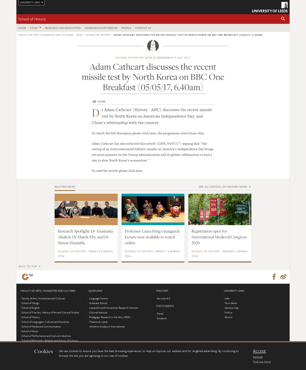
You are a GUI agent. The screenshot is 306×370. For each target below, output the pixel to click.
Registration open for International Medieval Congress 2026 (219, 237)
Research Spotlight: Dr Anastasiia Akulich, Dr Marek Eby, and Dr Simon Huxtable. (85, 237)
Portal (160, 314)
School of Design (30, 303)
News (79, 35)
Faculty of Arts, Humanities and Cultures (45, 35)
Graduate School (98, 303)
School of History (32, 18)
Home (22, 28)
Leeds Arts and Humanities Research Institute (113, 308)
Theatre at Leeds (98, 322)
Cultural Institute (98, 312)
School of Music (29, 331)
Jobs (226, 298)
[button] (283, 19)
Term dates (230, 303)
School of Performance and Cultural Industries (46, 336)
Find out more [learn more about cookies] (262, 361)
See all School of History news (223, 187)
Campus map (231, 308)
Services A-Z (163, 298)
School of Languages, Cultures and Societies (45, 322)
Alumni (228, 317)
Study (34, 28)
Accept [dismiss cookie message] (259, 351)
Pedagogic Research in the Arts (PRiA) (110, 317)
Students (162, 318)
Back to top (28, 266)
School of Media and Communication (41, 326)
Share (101, 101)
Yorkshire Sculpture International (107, 326)
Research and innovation (63, 28)
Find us (228, 312)
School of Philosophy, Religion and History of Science (49, 340)
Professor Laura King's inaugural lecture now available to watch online (152, 237)
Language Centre (98, 298)
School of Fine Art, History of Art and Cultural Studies (50, 312)
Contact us (143, 28)
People (126, 28)
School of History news (134, 57)
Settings (258, 357)
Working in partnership (101, 28)
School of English (30, 308)
